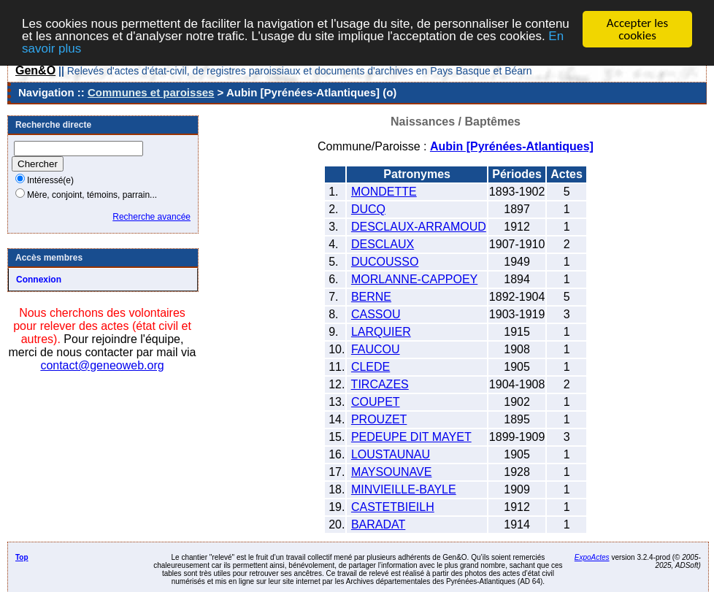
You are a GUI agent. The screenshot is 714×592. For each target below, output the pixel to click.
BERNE (371, 297)
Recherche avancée (151, 217)
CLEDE (370, 367)
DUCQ (368, 209)
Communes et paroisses (151, 92)
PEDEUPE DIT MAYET (411, 437)
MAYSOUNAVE (391, 472)
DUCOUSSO (384, 261)
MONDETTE (384, 191)
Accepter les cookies (637, 29)
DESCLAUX (382, 244)
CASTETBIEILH (392, 507)
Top (21, 557)
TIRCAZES (380, 384)
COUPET (375, 402)
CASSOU (376, 314)
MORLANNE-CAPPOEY (414, 279)
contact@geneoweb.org (102, 365)
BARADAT (378, 524)
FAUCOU (375, 349)
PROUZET (379, 419)
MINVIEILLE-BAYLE (403, 489)
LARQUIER (381, 332)
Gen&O (35, 70)
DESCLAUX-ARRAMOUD (418, 226)
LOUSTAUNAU (390, 454)
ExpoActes (592, 557)
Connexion (38, 279)
